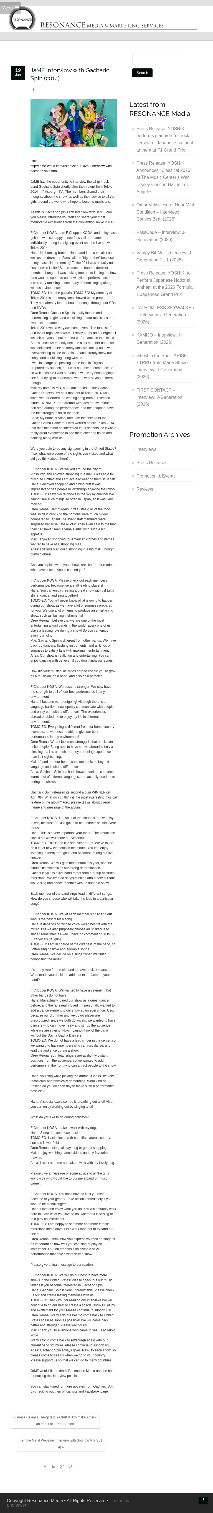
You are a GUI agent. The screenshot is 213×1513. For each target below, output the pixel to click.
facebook (45, 1466)
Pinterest (70, 1466)
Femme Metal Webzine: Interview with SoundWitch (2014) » (61, 1443)
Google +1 (62, 1466)
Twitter (53, 1466)
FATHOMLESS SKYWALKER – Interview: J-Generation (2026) (165, 314)
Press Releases (152, 462)
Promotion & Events (156, 476)
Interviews (146, 449)
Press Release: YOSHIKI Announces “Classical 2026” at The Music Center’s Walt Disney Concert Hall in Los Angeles (164, 177)
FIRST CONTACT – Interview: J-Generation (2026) (159, 397)
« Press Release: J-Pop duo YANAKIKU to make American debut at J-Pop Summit (55, 1420)
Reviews (144, 489)
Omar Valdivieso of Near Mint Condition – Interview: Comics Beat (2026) (165, 211)
